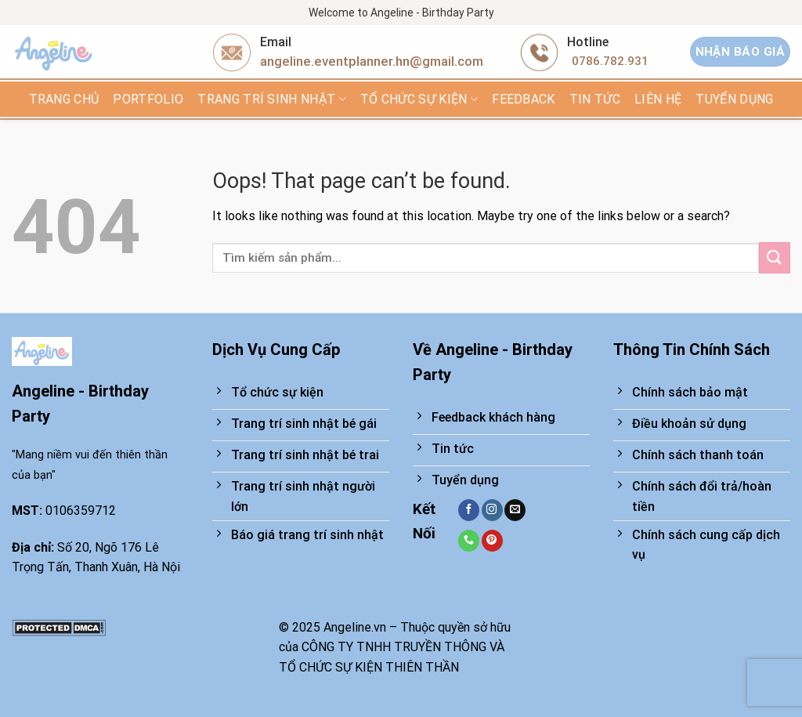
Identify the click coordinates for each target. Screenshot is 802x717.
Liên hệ (657, 99)
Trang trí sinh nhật (271, 99)
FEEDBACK (523, 99)
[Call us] (468, 541)
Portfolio (148, 99)
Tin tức (594, 99)
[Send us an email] (515, 510)
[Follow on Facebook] (468, 510)
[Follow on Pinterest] (492, 541)
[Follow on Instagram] (492, 510)
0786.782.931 (610, 61)
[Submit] (774, 257)
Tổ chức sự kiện (419, 99)
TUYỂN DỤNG (734, 99)
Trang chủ (64, 99)
